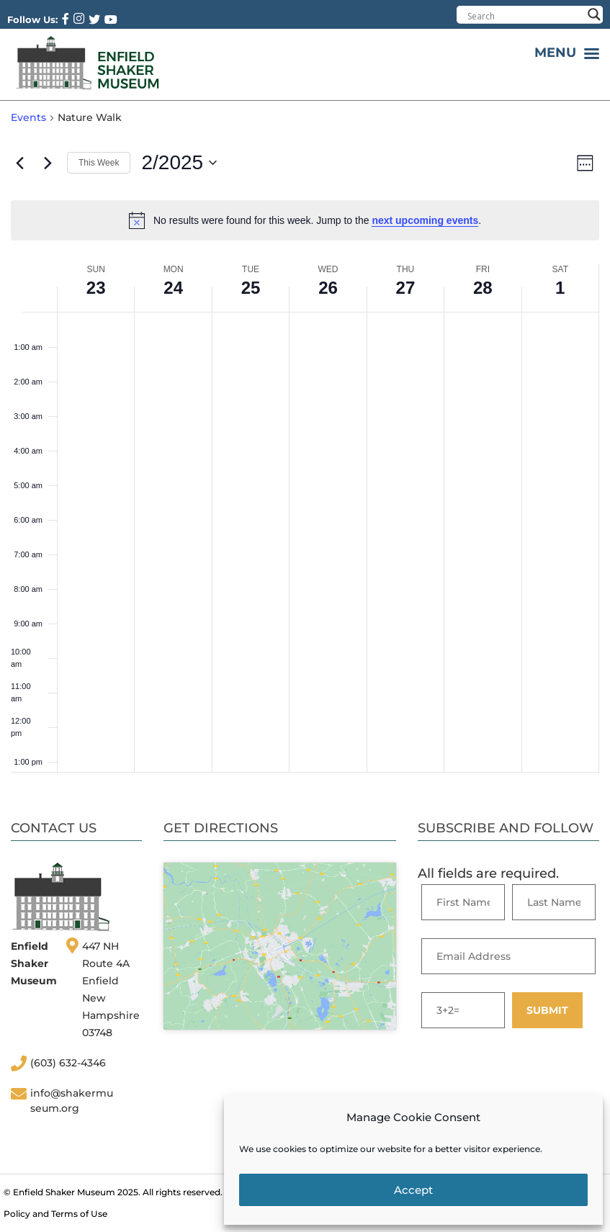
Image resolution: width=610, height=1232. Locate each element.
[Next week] (47, 162)
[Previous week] (19, 162)
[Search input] (524, 16)
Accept (413, 1190)
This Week (99, 163)
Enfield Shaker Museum (64, 1192)
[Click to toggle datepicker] (179, 162)
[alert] (305, 220)
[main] (305, 441)
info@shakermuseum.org (71, 1101)
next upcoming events (425, 220)
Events (28, 117)
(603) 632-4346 (68, 1062)
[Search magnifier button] (594, 14)
